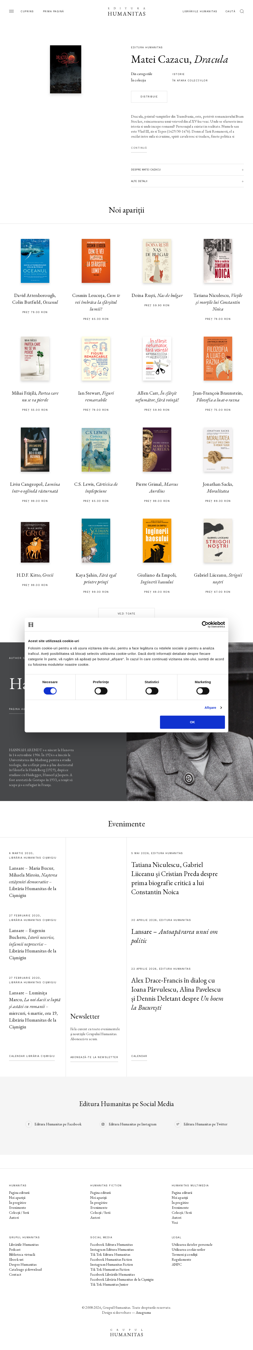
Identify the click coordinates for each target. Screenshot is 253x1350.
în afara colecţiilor (190, 80)
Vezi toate (127, 613)
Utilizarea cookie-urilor (188, 1249)
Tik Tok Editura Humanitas (110, 1254)
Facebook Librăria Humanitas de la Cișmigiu (121, 1279)
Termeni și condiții (185, 1254)
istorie (178, 74)
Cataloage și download (25, 1269)
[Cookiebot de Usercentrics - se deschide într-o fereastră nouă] (205, 624)
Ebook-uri (16, 1259)
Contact (15, 1274)
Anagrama (143, 1312)
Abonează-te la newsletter (94, 1057)
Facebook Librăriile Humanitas (112, 1274)
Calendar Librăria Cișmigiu (32, 1056)
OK (192, 722)
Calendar (139, 1056)
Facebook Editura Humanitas (111, 1244)
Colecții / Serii (19, 1212)
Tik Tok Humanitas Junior (109, 1284)
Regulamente (181, 1259)
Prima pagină (53, 11)
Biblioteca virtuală (22, 1254)
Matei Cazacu (160, 59)
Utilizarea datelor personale (192, 1244)
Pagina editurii (19, 1192)
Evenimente (17, 1207)
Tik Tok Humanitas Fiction (109, 1269)
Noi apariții (17, 1197)
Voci (175, 1222)
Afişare (210, 707)
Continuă (139, 147)
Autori (14, 1217)
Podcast (15, 1249)
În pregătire (17, 1202)
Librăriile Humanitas (200, 11)
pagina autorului (23, 709)
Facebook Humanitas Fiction (111, 1259)
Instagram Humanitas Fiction (111, 1264)
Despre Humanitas (23, 1264)
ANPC (177, 1264)
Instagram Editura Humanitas (112, 1249)
